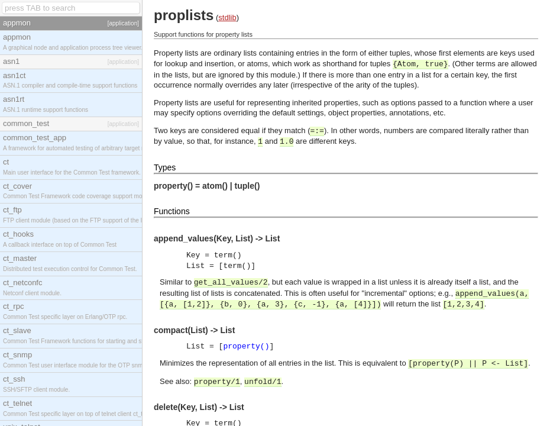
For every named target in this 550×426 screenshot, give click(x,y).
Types (165, 167)
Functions (172, 211)
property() (246, 346)
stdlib (227, 17)
